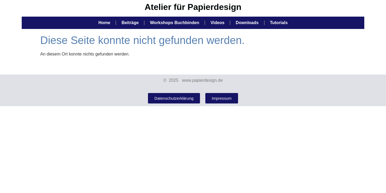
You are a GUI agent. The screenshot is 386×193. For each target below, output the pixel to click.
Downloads (247, 22)
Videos (217, 22)
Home (104, 22)
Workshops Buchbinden (174, 22)
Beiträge (130, 22)
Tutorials (279, 22)
